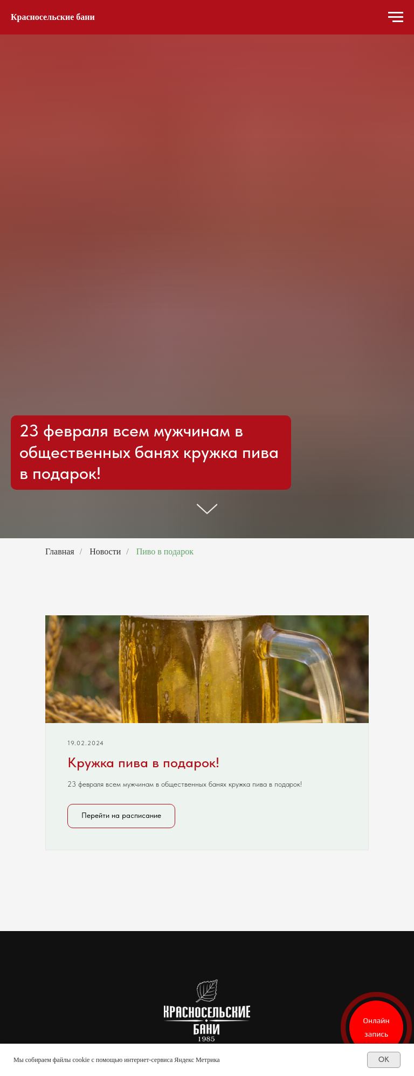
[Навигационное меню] (395, 17)
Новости (105, 551)
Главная (59, 551)
